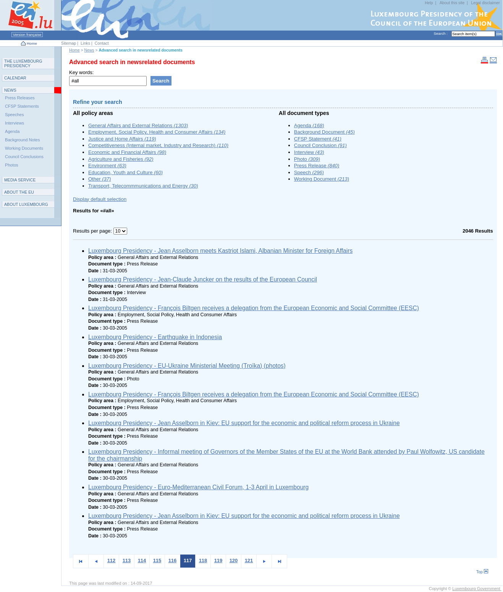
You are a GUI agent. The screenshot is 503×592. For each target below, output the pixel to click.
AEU (19, 192)
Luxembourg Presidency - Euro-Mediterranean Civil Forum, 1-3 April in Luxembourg (198, 487)
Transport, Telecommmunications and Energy (143, 186)
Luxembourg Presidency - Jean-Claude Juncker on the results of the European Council (202, 279)
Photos (11, 165)
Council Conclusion (320, 145)
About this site (452, 3)
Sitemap (68, 43)
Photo (307, 159)
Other (99, 179)
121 (249, 560)
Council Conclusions (24, 156)
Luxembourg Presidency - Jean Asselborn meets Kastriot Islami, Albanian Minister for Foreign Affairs (220, 250)
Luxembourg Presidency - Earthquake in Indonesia (155, 337)
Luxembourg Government (476, 588)
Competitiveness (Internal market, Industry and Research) (158, 145)
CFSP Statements (22, 106)
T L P (23, 63)
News (89, 50)
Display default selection (99, 199)
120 (234, 560)
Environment (107, 165)
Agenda (309, 125)
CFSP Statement (317, 139)
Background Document (324, 132)
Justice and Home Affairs (122, 139)
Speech (309, 172)
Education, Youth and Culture (125, 172)
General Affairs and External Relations (138, 125)
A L (26, 204)
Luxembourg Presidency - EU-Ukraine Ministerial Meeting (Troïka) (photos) (187, 365)
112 (111, 560)
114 (142, 560)
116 (172, 560)
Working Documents (24, 148)
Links (85, 43)
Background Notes (22, 139)
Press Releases (20, 97)
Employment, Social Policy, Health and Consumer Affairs (156, 132)
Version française (27, 34)
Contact (102, 43)
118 (203, 560)
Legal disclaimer (485, 3)
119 (218, 560)
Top (482, 572)
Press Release (317, 165)
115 (157, 560)
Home (32, 43)
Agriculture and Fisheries (121, 159)
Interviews (14, 123)
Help (429, 3)
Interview (309, 152)
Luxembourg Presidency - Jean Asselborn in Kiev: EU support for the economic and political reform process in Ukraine (244, 423)
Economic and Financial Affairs (127, 152)
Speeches (14, 114)
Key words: (81, 72)
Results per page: (93, 231)
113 (127, 560)
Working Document (321, 179)
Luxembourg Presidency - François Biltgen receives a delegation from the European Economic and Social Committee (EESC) (253, 308)
